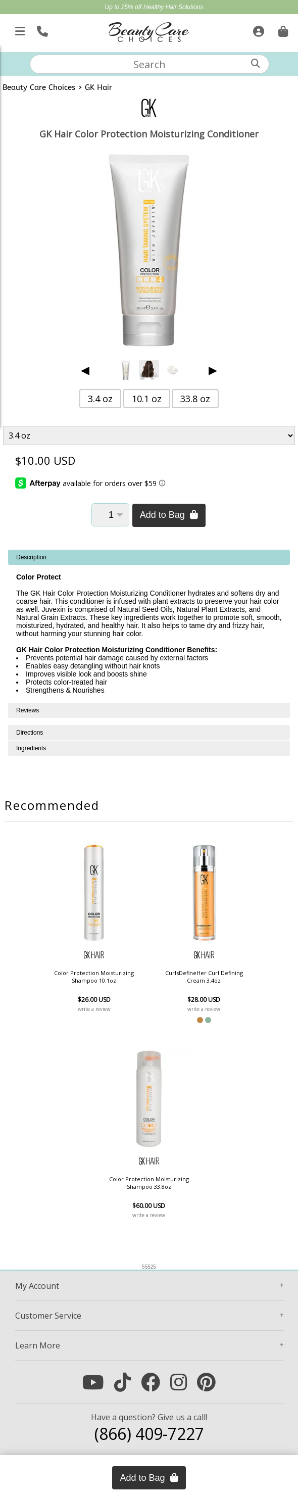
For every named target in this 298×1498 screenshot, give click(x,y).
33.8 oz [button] (195, 399)
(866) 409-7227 (149, 1433)
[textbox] (149, 64)
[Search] (255, 63)
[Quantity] (110, 514)
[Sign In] (257, 29)
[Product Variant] (149, 435)
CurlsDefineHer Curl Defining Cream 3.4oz (204, 976)
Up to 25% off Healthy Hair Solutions (154, 7)
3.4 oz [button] (100, 399)
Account (37, 1285)
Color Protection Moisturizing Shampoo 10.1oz (94, 976)
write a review (94, 1008)
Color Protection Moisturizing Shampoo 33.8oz (149, 1182)
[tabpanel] (149, 626)
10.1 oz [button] (147, 399)
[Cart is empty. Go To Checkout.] (282, 29)
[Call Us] (41, 29)
